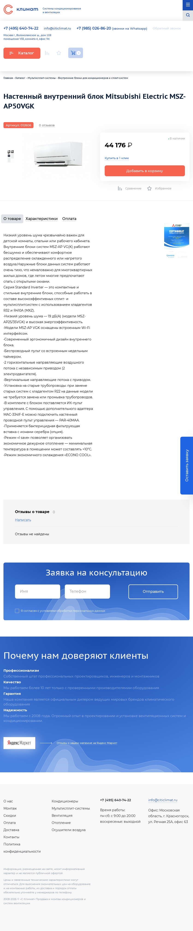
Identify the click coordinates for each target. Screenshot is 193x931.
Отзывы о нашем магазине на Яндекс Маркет (87, 743)
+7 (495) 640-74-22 (115, 800)
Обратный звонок (167, 28)
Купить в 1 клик (117, 158)
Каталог (21, 53)
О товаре (12, 219)
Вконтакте (59, 64)
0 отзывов (47, 125)
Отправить (153, 591)
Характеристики (42, 219)
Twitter (80, 64)
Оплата (69, 219)
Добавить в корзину (144, 171)
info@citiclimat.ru (57, 28)
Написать (23, 520)
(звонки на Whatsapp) (112, 28)
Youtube (48, 64)
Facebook (70, 63)
